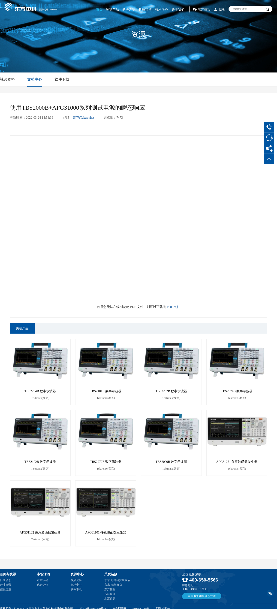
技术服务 (161, 9)
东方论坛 (204, 9)
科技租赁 (145, 9)
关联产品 (22, 328)
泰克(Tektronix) (83, 117)
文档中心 (34, 79)
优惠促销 (42, 584)
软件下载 (61, 79)
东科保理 (109, 594)
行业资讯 (5, 584)
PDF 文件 (173, 307)
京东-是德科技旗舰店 (117, 580)
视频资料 (7, 79)
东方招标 (109, 589)
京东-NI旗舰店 (113, 584)
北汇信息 (109, 598)
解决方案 (128, 9)
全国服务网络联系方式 (202, 596)
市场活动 (42, 580)
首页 (99, 9)
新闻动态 (5, 580)
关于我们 (178, 9)
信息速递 (5, 589)
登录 (222, 9)
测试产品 (112, 9)
